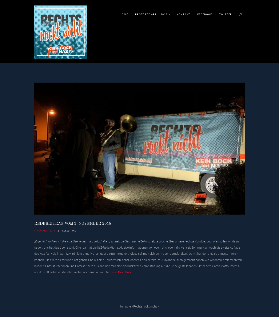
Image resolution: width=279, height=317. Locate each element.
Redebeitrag (68, 231)
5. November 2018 (44, 231)
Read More (124, 272)
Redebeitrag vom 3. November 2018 (72, 224)
